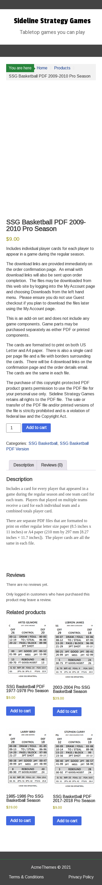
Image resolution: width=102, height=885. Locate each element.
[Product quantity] (13, 428)
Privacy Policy (81, 877)
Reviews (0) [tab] (52, 465)
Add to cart (36, 427)
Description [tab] (23, 465)
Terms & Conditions (26, 877)
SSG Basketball (42, 443)
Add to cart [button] (20, 711)
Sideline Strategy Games (52, 21)
